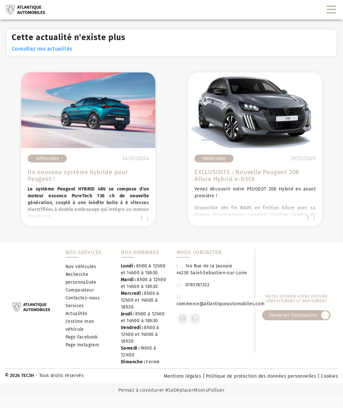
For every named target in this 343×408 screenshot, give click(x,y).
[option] (88, 149)
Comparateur (79, 290)
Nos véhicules (80, 266)
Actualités (76, 313)
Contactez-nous (82, 298)
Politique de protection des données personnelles (261, 376)
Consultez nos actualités (42, 49)
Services (74, 306)
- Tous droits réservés (59, 375)
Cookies (329, 376)
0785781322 (193, 285)
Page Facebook (81, 337)
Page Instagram (82, 345)
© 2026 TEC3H (19, 375)
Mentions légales (182, 376)
